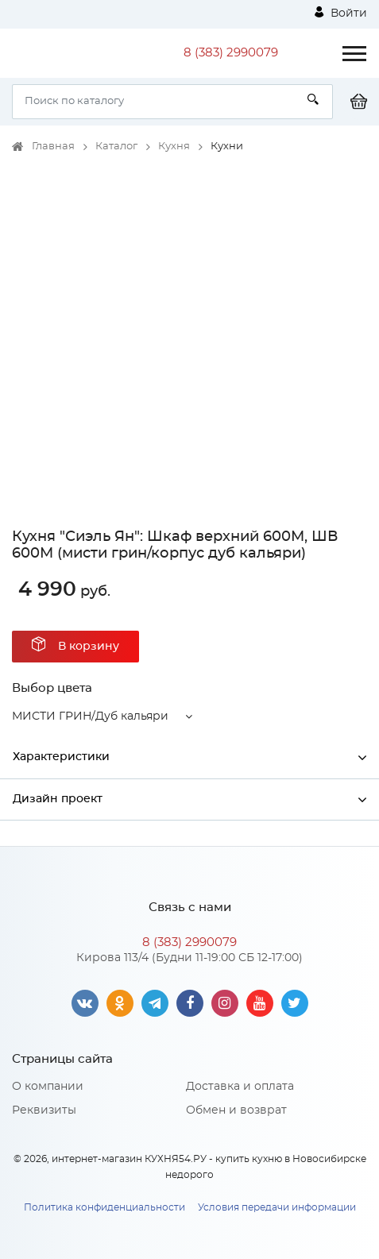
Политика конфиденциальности (104, 1207)
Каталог (116, 146)
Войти (341, 12)
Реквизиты (44, 1110)
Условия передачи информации (277, 1207)
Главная (53, 146)
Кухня (174, 146)
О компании (47, 1086)
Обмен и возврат (236, 1110)
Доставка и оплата (240, 1086)
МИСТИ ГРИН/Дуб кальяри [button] (90, 716)
